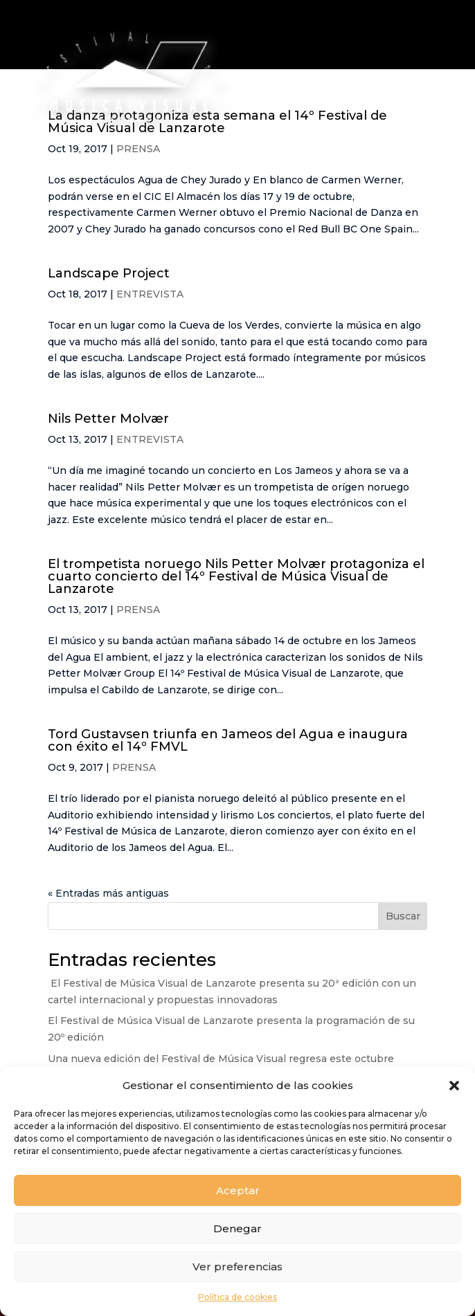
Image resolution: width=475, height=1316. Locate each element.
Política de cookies (237, 1297)
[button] (454, 1086)
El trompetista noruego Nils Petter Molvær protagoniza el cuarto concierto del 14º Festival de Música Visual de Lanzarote (236, 576)
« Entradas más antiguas (108, 893)
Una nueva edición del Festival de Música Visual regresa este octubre (221, 1058)
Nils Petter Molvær (108, 418)
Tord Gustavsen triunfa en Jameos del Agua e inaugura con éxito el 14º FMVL (228, 740)
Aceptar (238, 1190)
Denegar (237, 1228)
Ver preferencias (237, 1266)
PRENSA (138, 609)
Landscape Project (109, 273)
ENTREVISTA (149, 294)
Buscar (403, 916)
